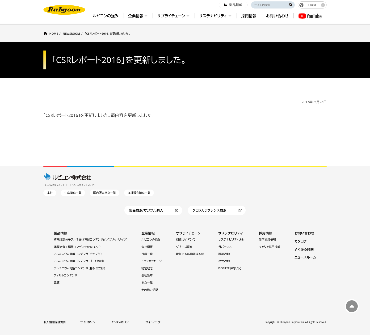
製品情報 (60, 233)
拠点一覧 (147, 283)
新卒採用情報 (267, 239)
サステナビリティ (230, 233)
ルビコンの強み (150, 239)
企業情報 (148, 233)
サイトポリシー (89, 322)
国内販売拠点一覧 (104, 193)
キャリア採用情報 (269, 247)
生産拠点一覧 (72, 193)
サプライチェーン (188, 233)
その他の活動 (149, 290)
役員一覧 (147, 254)
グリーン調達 (184, 247)
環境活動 (224, 254)
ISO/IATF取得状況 (229, 268)
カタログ (300, 241)
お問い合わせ (304, 233)
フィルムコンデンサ (65, 275)
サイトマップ (153, 322)
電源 (56, 283)
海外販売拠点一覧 (139, 193)
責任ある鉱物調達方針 (190, 254)
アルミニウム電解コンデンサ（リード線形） (79, 261)
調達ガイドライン (186, 239)
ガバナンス (225, 247)
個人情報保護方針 (54, 322)
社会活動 (224, 261)
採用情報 (265, 233)
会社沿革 (147, 275)
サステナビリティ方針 (231, 239)
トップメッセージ (151, 261)
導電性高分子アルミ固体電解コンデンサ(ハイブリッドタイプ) (90, 239)
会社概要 (147, 247)
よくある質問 (304, 249)
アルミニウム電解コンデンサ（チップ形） (78, 254)
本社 (50, 193)
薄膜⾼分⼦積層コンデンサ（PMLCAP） (77, 247)
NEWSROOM (71, 34)
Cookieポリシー (121, 322)
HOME (53, 33)
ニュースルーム (305, 257)
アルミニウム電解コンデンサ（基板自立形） (79, 268)
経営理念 (147, 268)
